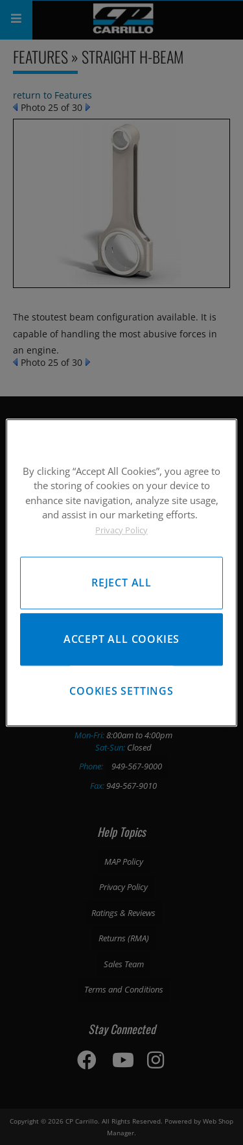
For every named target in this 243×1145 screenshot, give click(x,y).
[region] (121, 572)
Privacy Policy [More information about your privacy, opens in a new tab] (121, 530)
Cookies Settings (121, 691)
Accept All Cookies (121, 639)
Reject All (121, 582)
